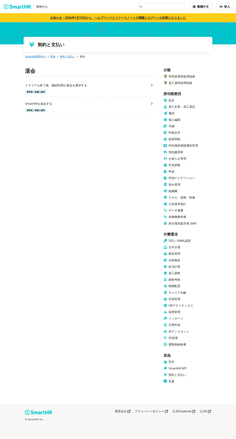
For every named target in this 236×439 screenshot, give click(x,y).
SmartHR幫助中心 (35, 56)
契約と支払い (67, 56)
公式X (205, 411)
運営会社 (122, 411)
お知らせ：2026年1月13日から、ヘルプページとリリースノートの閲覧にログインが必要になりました (118, 17)
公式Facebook (183, 411)
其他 (52, 56)
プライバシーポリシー (151, 411)
